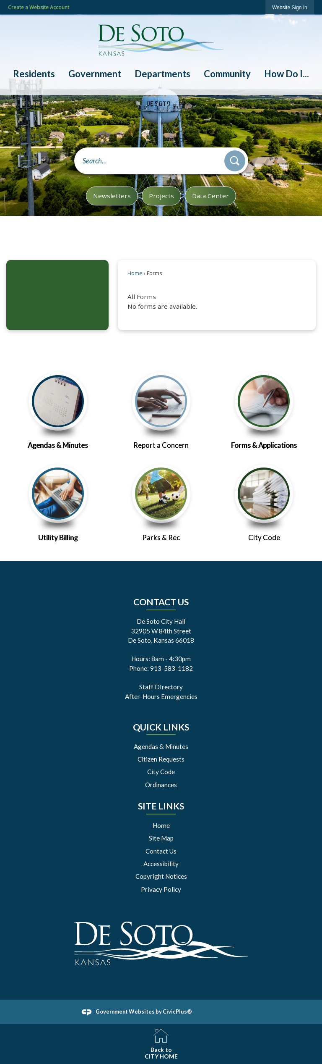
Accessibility (161, 863)
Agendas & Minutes (161, 746)
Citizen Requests (161, 759)
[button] (234, 160)
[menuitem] (33, 74)
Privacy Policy (161, 889)
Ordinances (161, 784)
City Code (161, 771)
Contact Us (161, 851)
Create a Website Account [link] (38, 7)
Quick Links (161, 727)
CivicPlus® (177, 1011)
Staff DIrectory (161, 687)
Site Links (161, 806)
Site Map (161, 838)
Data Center (210, 196)
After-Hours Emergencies (161, 696)
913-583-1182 (171, 668)
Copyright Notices (161, 876)
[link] (289, 7)
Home (135, 273)
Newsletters (112, 196)
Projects (161, 196)
